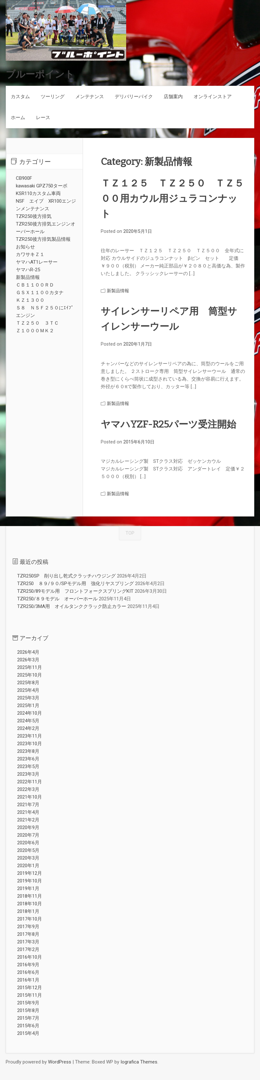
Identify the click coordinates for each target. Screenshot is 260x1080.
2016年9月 (28, 965)
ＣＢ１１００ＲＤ (35, 285)
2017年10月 (29, 919)
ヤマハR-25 (28, 270)
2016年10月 (29, 957)
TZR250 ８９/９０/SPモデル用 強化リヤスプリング (75, 583)
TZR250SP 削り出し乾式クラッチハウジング (66, 576)
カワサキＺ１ (30, 254)
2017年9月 (28, 926)
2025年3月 (28, 698)
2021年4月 (28, 812)
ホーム (18, 117)
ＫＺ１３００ (30, 300)
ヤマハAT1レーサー (37, 262)
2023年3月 (28, 774)
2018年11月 (29, 896)
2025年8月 (28, 682)
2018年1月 (28, 911)
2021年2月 (28, 820)
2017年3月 (28, 942)
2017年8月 (28, 934)
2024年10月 (29, 713)
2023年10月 (29, 743)
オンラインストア (213, 96)
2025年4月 (28, 690)
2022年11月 (29, 782)
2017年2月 (28, 949)
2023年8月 (28, 751)
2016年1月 (28, 980)
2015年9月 (28, 1003)
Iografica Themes (138, 1062)
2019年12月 (29, 873)
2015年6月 (28, 1026)
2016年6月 (28, 972)
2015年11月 (29, 995)
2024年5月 (28, 721)
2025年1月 (28, 705)
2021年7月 (28, 804)
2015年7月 (28, 1018)
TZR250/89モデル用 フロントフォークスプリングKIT (75, 591)
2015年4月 (28, 1033)
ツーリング (53, 96)
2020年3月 (28, 858)
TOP (130, 533)
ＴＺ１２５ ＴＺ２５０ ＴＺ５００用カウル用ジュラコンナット (172, 198)
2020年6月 (28, 843)
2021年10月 (29, 797)
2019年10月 (29, 881)
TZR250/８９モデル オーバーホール (57, 599)
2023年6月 (28, 759)
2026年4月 (28, 652)
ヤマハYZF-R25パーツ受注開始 (168, 424)
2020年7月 (28, 835)
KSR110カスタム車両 (38, 193)
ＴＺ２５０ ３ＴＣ (37, 323)
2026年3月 (28, 660)
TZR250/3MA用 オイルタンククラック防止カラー (71, 606)
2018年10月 (29, 904)
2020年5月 (28, 850)
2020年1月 (28, 865)
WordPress (59, 1062)
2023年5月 (28, 766)
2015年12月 (29, 987)
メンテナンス (89, 96)
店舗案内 (173, 96)
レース (43, 117)
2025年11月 (29, 667)
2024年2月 (28, 728)
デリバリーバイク (134, 96)
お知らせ (25, 247)
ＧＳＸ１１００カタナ (40, 292)
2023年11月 (29, 736)
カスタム (20, 96)
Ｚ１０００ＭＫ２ (35, 331)
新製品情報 (118, 290)
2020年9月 (28, 827)
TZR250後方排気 (33, 216)
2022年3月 (28, 789)
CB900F (24, 178)
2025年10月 (29, 675)
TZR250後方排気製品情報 (43, 239)
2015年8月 (28, 1010)
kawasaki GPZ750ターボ (41, 186)
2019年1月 (28, 888)
